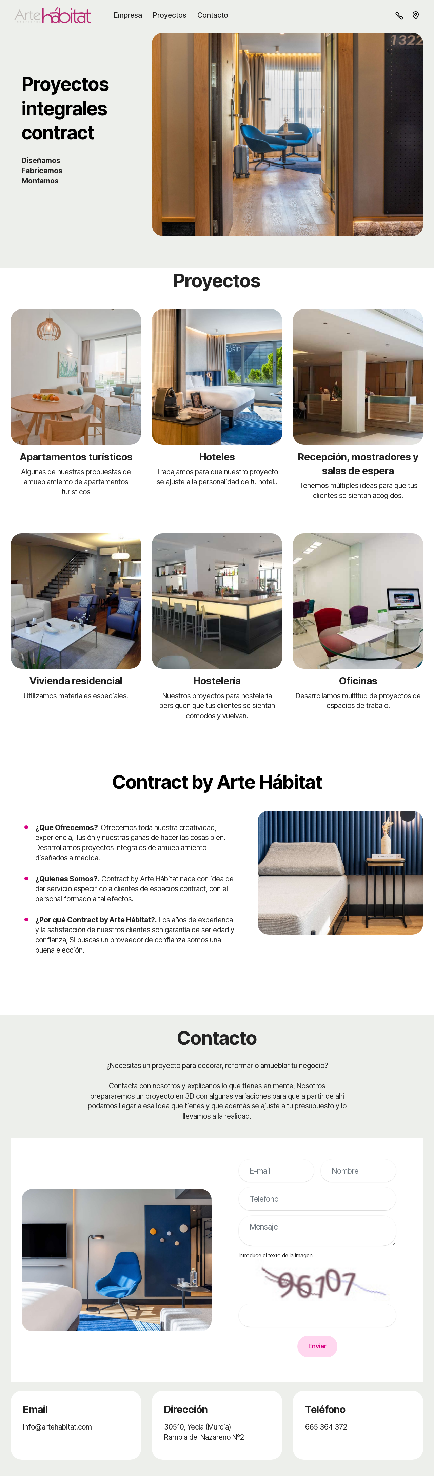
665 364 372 (326, 1429)
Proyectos (173, 15)
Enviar (317, 1347)
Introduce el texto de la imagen (276, 1255)
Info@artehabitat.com (57, 1429)
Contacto (215, 15)
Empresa (131, 15)
